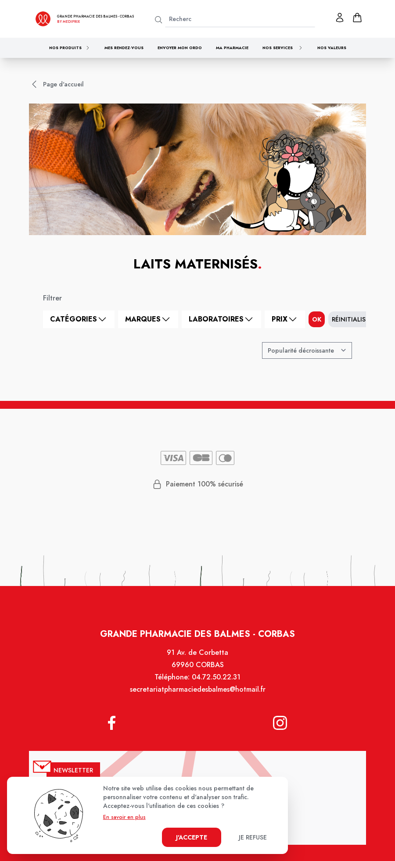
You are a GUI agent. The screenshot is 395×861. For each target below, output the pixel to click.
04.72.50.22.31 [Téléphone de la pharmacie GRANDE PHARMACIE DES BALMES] (215, 684)
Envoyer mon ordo (180, 47)
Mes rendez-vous (124, 47)
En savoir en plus (124, 817)
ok (316, 319)
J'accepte (191, 837)
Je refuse (253, 837)
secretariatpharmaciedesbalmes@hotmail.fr (197, 695)
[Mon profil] (339, 17)
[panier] (357, 17)
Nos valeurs (331, 47)
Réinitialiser (352, 319)
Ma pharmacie (232, 47)
